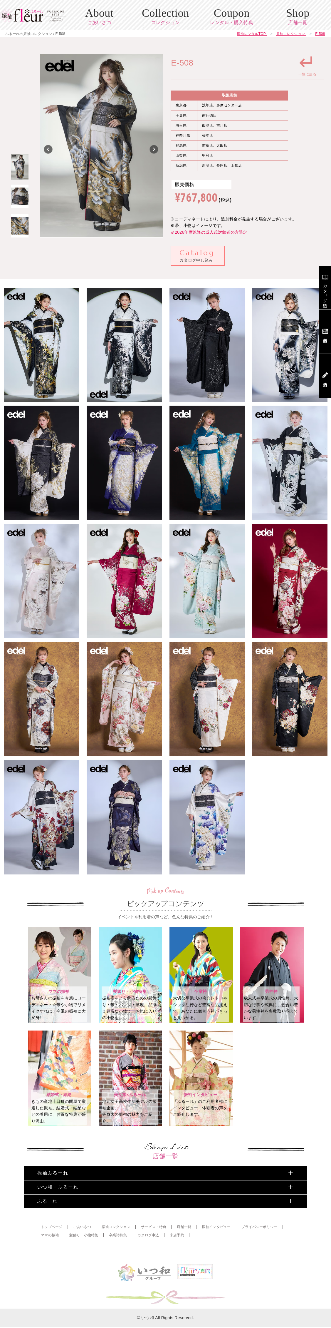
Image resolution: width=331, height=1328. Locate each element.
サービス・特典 (153, 1247)
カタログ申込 (148, 1255)
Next (154, 149)
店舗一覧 (184, 1247)
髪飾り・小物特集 (83, 1255)
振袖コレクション (116, 1247)
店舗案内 (325, 331)
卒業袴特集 (118, 1255)
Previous (48, 149)
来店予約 (177, 1255)
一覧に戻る (307, 64)
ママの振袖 (50, 1255)
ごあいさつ (82, 1247)
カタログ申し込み (197, 255)
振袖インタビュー (216, 1247)
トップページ (52, 1247)
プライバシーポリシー (259, 1247)
